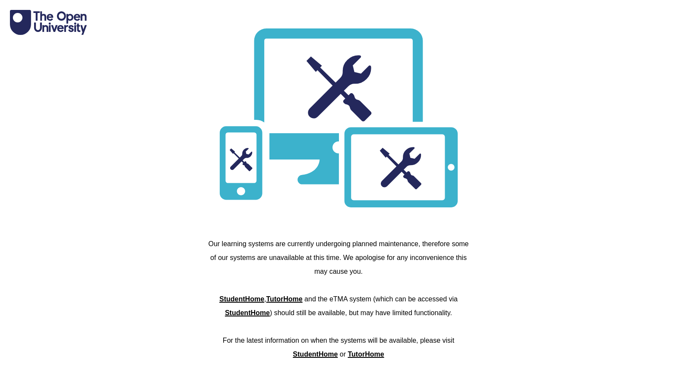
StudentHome (241, 299)
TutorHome (284, 299)
